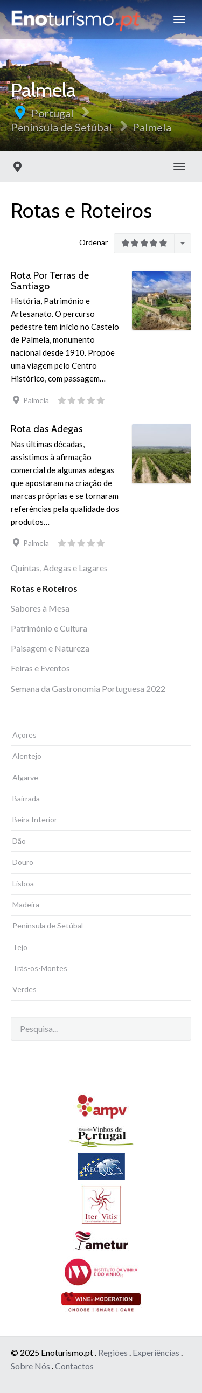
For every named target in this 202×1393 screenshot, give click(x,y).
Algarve (25, 777)
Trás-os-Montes (39, 968)
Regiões (113, 1352)
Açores (24, 734)
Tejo (19, 947)
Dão (19, 840)
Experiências (156, 1352)
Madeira (25, 904)
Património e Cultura (49, 628)
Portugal (52, 113)
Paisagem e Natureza (50, 648)
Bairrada (26, 798)
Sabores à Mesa (40, 608)
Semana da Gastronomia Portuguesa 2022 (88, 688)
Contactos (74, 1366)
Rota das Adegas (47, 429)
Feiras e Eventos (40, 668)
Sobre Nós (30, 1366)
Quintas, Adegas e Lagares (59, 568)
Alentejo (26, 755)
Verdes (24, 989)
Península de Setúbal (61, 127)
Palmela (152, 127)
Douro (22, 862)
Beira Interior (34, 819)
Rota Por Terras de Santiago (50, 280)
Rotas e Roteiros (44, 588)
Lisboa (23, 883)
